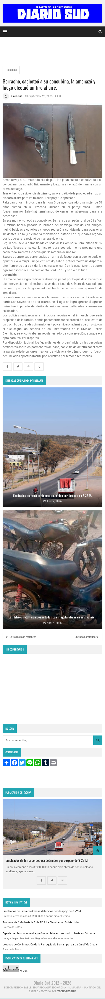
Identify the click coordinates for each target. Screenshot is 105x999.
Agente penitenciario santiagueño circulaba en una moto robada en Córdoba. (49, 933)
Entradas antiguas (87, 636)
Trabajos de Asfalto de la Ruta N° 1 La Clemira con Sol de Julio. (41, 922)
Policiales (11, 69)
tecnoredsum (66, 991)
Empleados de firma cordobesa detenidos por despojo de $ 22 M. (47, 860)
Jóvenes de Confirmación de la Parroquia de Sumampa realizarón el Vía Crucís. (50, 944)
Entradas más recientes (21, 636)
